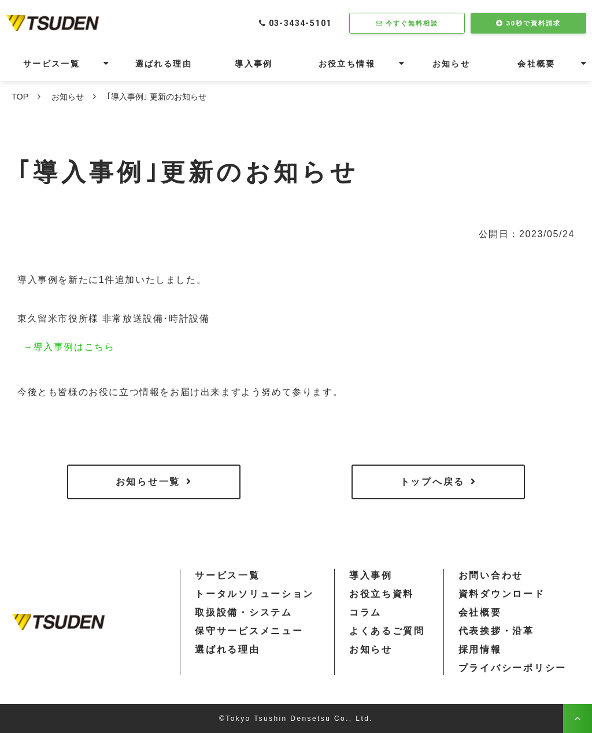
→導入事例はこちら (68, 347)
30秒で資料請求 (534, 23)
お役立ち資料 (381, 594)
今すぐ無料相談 (412, 23)
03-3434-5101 (297, 22)
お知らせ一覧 (148, 482)
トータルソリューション (254, 594)
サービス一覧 (51, 63)
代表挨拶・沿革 (496, 631)
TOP (20, 96)
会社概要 (536, 63)
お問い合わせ (490, 575)
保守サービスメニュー (249, 631)
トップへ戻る (432, 482)
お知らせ (451, 63)
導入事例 (254, 63)
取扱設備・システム (243, 612)
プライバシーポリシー (512, 668)
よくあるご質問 (387, 631)
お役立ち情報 (347, 63)
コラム (365, 612)
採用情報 (480, 649)
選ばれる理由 (163, 63)
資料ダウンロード (501, 594)
